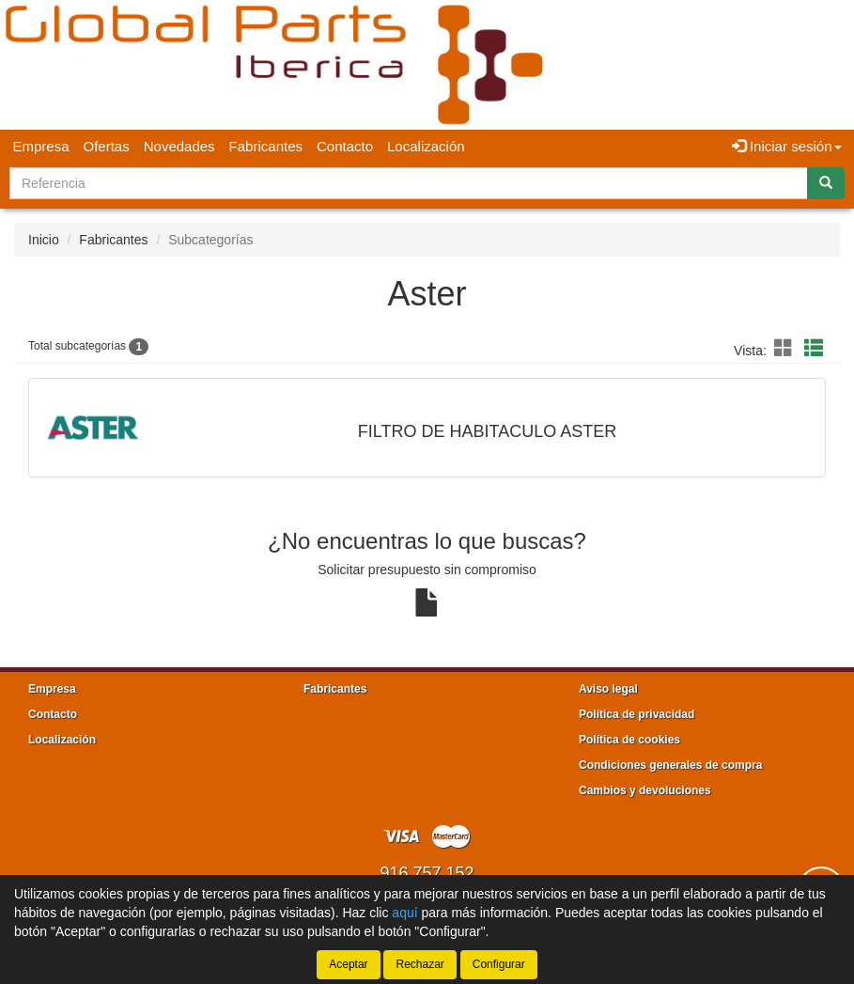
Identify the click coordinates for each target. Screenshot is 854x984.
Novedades (179, 146)
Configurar (499, 964)
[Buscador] (408, 183)
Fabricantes (266, 146)
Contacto (345, 146)
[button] (786, 348)
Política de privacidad (636, 714)
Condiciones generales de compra (670, 765)
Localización (426, 146)
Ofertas (107, 146)
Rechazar (419, 964)
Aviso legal (608, 688)
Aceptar (348, 964)
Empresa (41, 146)
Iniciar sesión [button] (787, 146)
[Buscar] (826, 183)
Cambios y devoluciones (645, 790)
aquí (404, 912)
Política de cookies (629, 739)
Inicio (43, 239)
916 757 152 (427, 873)
